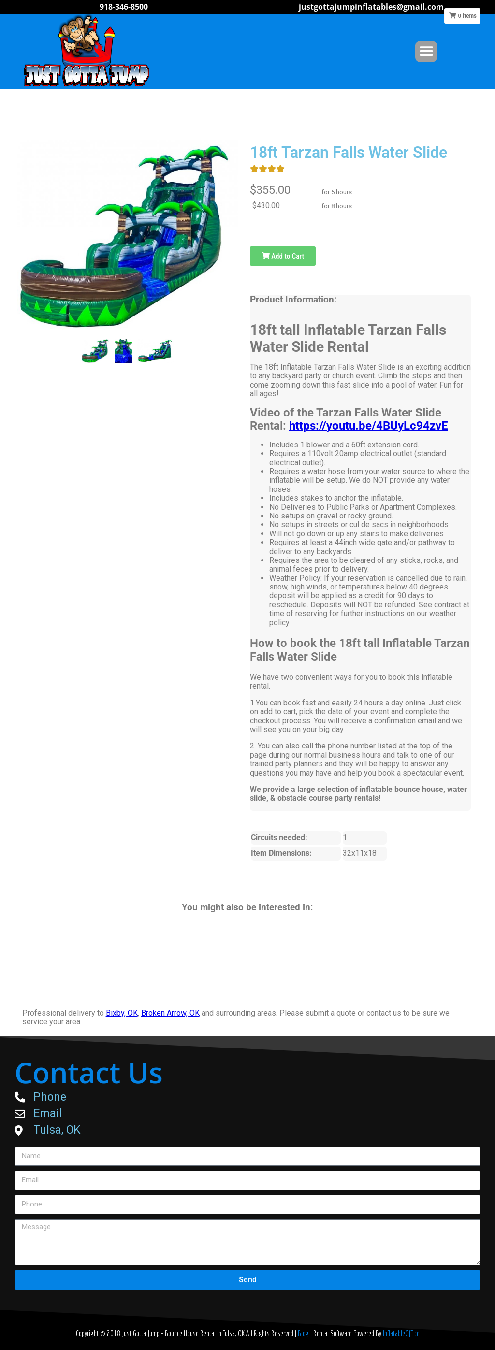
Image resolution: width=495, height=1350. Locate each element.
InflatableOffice (401, 1333)
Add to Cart (283, 256)
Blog (304, 1333)
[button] (426, 51)
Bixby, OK (122, 1013)
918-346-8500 (124, 6)
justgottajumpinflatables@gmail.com (371, 6)
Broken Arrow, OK (170, 1013)
